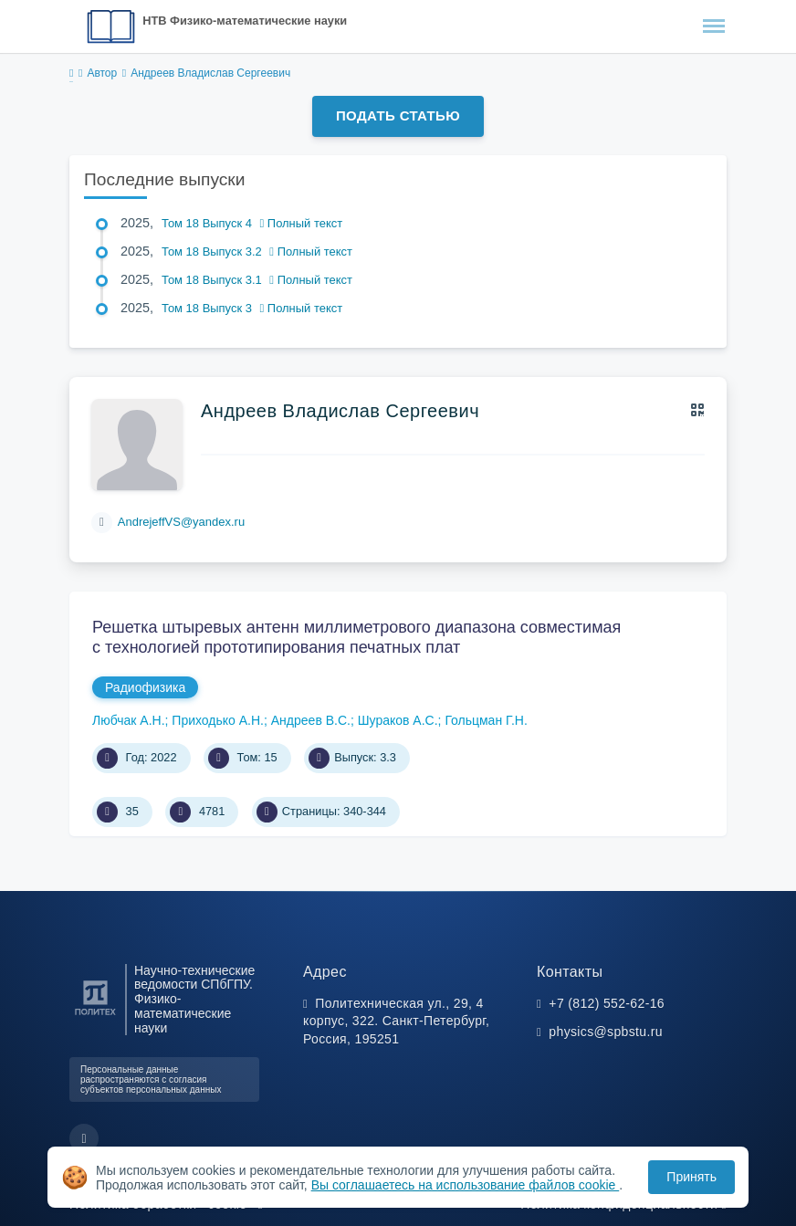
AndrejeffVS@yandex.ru (181, 522)
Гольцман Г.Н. (486, 720)
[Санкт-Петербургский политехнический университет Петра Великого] (95, 1015)
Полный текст (301, 223)
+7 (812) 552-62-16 (607, 1003)
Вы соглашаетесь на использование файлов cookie (465, 1185)
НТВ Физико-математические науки (244, 20)
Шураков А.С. (398, 720)
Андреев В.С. (311, 720)
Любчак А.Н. (128, 720)
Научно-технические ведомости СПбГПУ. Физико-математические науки (194, 999)
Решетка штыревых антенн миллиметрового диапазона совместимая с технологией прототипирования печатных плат (356, 637)
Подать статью (398, 115)
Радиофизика (145, 687)
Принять (691, 1176)
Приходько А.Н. (218, 720)
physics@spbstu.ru (605, 1031)
